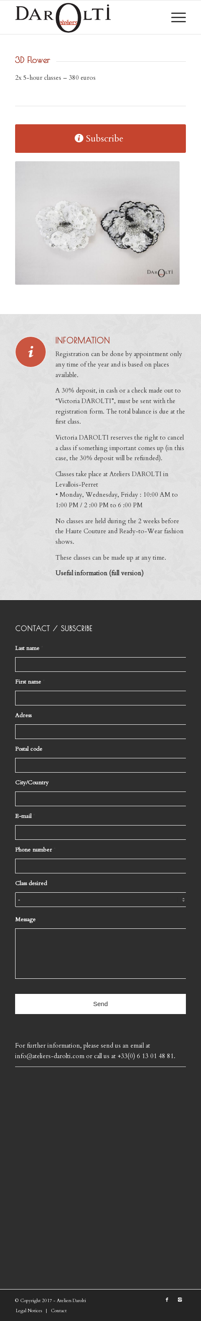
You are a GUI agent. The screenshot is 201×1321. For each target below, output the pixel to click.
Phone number (35, 850)
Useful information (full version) (99, 573)
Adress (23, 715)
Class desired (31, 883)
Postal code (28, 749)
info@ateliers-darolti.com (50, 1056)
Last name (29, 648)
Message (25, 919)
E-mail (25, 816)
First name (30, 682)
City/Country (32, 782)
